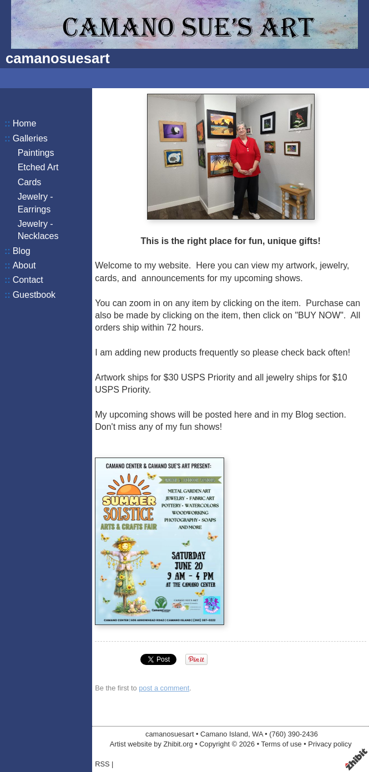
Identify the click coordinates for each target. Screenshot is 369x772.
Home (25, 123)
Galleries (30, 138)
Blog (22, 251)
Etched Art (38, 167)
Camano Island (224, 734)
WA (257, 734)
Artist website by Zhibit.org (151, 744)
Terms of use (281, 744)
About (24, 265)
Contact (28, 280)
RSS (102, 764)
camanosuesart (58, 58)
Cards (30, 182)
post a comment (164, 688)
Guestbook (34, 294)
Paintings (36, 153)
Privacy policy (329, 744)
